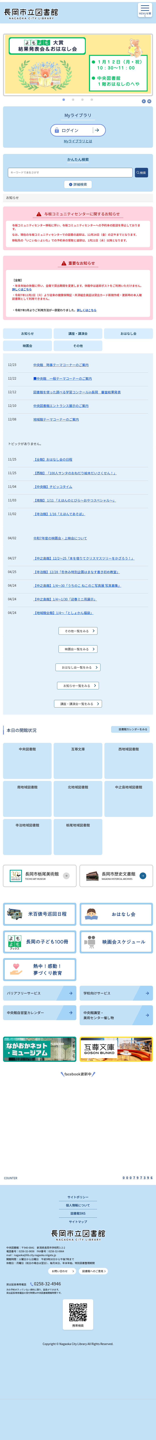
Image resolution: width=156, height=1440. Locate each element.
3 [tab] (82, 99)
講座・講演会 (78, 333)
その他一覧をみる (77, 631)
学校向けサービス (116, 993)
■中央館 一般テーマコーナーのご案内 (62, 378)
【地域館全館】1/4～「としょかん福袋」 (63, 612)
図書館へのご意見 (92, 1271)
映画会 (27, 345)
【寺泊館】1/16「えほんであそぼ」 (59, 513)
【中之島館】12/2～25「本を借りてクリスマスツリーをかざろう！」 (83, 558)
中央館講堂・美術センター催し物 (116, 1015)
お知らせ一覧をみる (76, 685)
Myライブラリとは (78, 141)
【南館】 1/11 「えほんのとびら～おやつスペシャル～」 (74, 500)
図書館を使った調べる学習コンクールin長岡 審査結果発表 (77, 392)
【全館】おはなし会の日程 (52, 459)
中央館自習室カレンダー (40, 1012)
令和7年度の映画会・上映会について (60, 538)
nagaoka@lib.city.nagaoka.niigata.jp (35, 1255)
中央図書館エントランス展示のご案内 (61, 405)
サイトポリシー (78, 1197)
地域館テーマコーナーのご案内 (56, 419)
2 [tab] (73, 99)
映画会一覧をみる (77, 649)
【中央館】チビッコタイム (52, 486)
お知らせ (27, 333)
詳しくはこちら (22, 289)
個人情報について (78, 1205)
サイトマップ (78, 1222)
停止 (149, 101)
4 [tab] (92, 99)
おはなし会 (128, 333)
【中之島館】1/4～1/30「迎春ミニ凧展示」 (65, 599)
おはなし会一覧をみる (77, 667)
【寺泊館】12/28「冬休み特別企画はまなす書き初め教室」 (76, 571)
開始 (144, 101)
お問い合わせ (60, 1271)
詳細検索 (78, 184)
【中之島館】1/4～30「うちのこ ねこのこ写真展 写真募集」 (77, 585)
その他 (78, 345)
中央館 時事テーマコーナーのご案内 (61, 364)
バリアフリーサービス (40, 993)
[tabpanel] (78, 64)
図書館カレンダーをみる (133, 729)
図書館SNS (78, 1213)
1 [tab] (64, 99)
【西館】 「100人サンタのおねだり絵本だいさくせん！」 (75, 473)
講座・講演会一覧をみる (76, 704)
